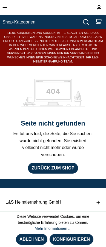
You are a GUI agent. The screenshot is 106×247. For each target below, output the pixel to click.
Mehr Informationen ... (53, 229)
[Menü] (5, 7)
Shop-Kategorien (18, 22)
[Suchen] (86, 22)
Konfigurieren (71, 239)
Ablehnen (31, 239)
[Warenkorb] (98, 22)
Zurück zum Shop (52, 168)
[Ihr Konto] (99, 7)
